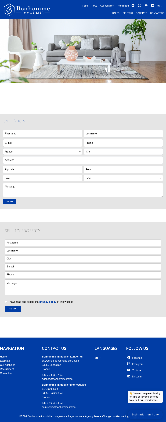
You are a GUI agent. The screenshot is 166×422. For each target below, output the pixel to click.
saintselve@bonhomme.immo (59, 407)
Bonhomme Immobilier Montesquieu (64, 384)
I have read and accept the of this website (40, 301)
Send (9, 201)
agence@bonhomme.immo (57, 379)
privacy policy (47, 301)
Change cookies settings (116, 416)
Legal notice (75, 416)
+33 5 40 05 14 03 (52, 403)
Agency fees (92, 416)
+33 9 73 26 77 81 (52, 374)
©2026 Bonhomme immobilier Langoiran (42, 416)
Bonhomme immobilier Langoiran (62, 356)
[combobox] (42, 151)
